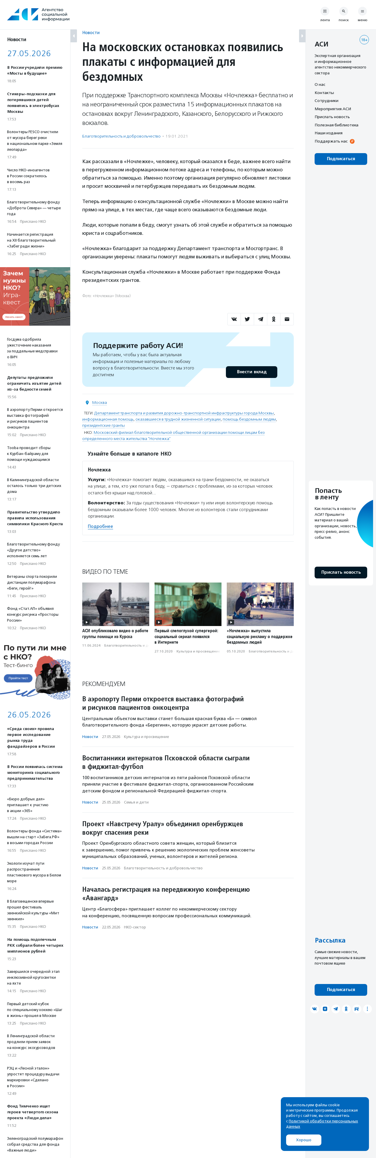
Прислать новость (332, 116)
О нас (320, 84)
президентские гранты (103, 425)
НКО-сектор (135, 927)
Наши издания (329, 132)
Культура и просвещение (198, 651)
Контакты (324, 92)
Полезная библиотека (336, 125)
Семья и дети (136, 802)
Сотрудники (326, 100)
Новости (91, 32)
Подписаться (341, 159)
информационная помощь (107, 419)
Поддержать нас (331, 141)
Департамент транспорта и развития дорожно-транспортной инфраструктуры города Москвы (184, 413)
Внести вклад (251, 372)
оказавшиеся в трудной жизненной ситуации (178, 419)
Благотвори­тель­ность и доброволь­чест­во (121, 136)
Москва (99, 402)
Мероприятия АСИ (333, 108)
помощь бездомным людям (249, 419)
